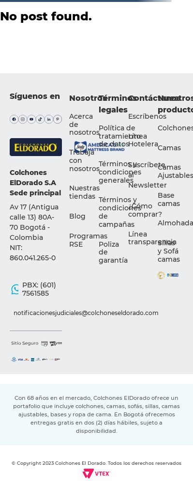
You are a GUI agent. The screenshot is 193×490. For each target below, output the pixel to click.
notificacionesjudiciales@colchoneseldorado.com (40, 312)
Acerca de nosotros (84, 124)
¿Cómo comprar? (145, 210)
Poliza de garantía (113, 252)
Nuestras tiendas (84, 192)
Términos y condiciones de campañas (120, 211)
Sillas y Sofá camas (169, 251)
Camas (169, 147)
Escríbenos (147, 116)
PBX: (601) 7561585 (39, 289)
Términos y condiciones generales (120, 172)
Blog (77, 216)
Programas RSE (88, 240)
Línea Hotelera (143, 140)
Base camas (169, 199)
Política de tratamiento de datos (120, 136)
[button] (147, 175)
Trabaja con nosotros (84, 160)
